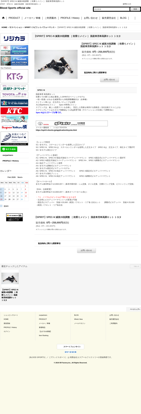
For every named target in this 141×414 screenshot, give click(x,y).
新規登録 (7, 323)
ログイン (7, 331)
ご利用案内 (113, 323)
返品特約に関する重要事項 (95, 72)
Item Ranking (43, 335)
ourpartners (8, 155)
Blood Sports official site (15, 7)
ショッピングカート (11, 315)
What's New (78, 319)
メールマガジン (79, 323)
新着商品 (42, 327)
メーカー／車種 (44, 323)
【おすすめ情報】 (45, 331)
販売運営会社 (114, 319)
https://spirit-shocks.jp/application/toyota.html (56, 130)
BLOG (76, 315)
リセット (136, 266)
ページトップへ (135, 309)
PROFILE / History (11, 161)
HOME (6, 319)
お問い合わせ (109, 79)
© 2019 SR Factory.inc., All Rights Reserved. (70, 363)
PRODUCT (43, 319)
